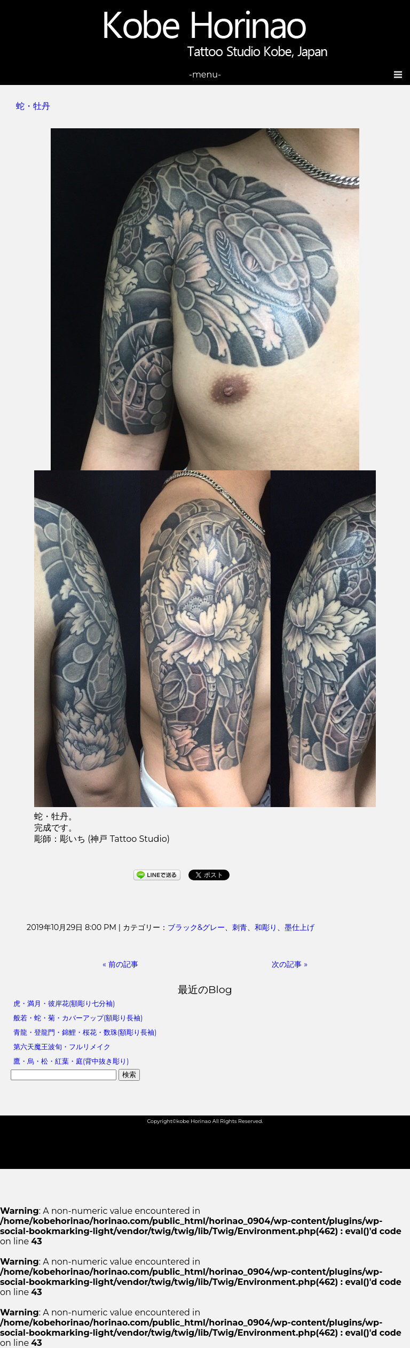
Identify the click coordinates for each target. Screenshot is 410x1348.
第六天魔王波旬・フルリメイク (62, 1047)
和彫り (266, 927)
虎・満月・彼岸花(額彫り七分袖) (64, 1004)
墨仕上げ (299, 927)
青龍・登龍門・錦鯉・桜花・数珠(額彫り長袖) (84, 1032)
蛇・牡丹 (33, 106)
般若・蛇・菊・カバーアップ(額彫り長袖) (78, 1018)
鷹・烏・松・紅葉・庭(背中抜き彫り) (71, 1061)
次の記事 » (290, 964)
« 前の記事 (120, 964)
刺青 (239, 927)
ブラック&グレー (196, 927)
